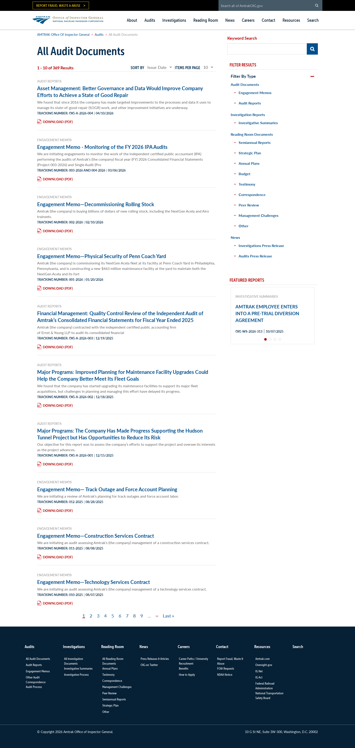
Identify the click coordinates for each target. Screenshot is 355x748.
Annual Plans (249, 163)
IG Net (259, 671)
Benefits (183, 668)
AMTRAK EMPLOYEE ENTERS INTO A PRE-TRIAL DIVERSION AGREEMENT (267, 313)
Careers (248, 20)
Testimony (247, 184)
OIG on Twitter (149, 665)
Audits (149, 20)
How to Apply (187, 675)
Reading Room (205, 20)
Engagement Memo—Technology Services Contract (93, 582)
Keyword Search (242, 38)
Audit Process (34, 687)
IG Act (258, 677)
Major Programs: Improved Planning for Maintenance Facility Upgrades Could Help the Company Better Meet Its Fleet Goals (122, 375)
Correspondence (252, 194)
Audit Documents (245, 84)
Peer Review (249, 205)
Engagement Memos (255, 92)
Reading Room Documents (252, 134)
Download (53, 121)
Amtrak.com (262, 659)
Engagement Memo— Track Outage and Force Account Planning (107, 489)
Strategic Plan (250, 152)
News (230, 20)
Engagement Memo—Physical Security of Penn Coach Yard (101, 256)
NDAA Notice (224, 675)
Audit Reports (250, 103)
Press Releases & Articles (155, 659)
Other (243, 225)
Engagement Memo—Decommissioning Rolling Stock (95, 204)
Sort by (137, 67)
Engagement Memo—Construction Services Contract (95, 535)
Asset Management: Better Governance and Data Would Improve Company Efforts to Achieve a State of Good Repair (120, 92)
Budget (244, 173)
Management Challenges (258, 215)
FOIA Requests (225, 668)
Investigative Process (76, 675)
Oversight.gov (263, 665)
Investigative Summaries (258, 122)
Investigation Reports (248, 114)
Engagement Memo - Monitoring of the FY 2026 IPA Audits (102, 146)
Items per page (187, 67)
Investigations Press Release (261, 245)
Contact (268, 20)
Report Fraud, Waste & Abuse (58, 5)
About (132, 20)
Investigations (174, 20)
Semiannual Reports (255, 142)
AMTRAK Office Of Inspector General (63, 34)
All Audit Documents (38, 659)
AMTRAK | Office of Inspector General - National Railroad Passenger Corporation (70, 19)
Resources (291, 20)
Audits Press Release (255, 256)
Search (313, 20)
